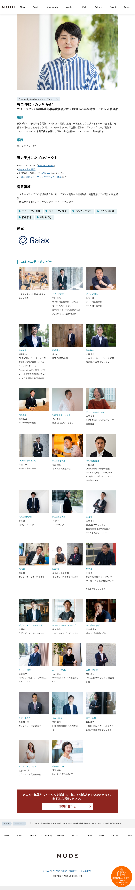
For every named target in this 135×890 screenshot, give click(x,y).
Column (98, 7)
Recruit (113, 7)
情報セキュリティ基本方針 (80, 870)
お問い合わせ (67, 806)
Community (52, 7)
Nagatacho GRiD (27, 169)
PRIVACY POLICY (59, 870)
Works (84, 7)
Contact (127, 7)
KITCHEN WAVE (46, 165)
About (23, 7)
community (19, 823)
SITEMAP (47, 870)
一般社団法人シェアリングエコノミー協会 (40, 177)
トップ (6, 823)
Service (36, 7)
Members (70, 7)
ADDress (45, 173)
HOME (6, 835)
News (101, 835)
